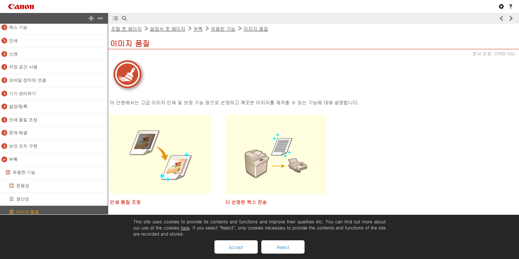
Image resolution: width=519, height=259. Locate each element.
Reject (282, 247)
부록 (13, 159)
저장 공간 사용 (23, 66)
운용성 (22, 185)
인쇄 (13, 40)
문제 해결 (18, 132)
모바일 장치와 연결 (27, 80)
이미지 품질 (27, 211)
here (185, 227)
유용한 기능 (24, 172)
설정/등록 (18, 106)
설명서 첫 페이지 (167, 28)
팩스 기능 (18, 27)
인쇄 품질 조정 (23, 119)
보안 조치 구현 (23, 146)
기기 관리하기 (22, 93)
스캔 (13, 53)
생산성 (22, 198)
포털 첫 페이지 (126, 28)
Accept (236, 247)
